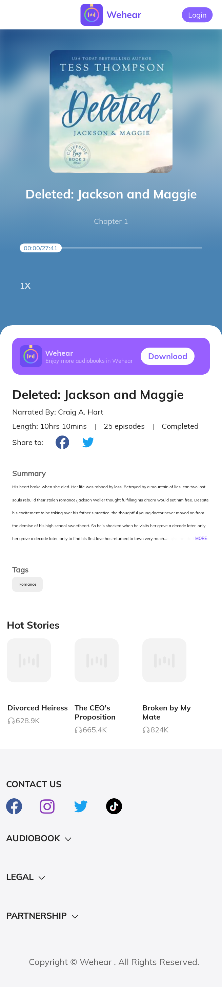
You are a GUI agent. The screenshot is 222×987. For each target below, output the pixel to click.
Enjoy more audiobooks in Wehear (89, 360)
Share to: (27, 442)
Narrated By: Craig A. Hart (57, 411)
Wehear (123, 14)
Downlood (167, 356)
